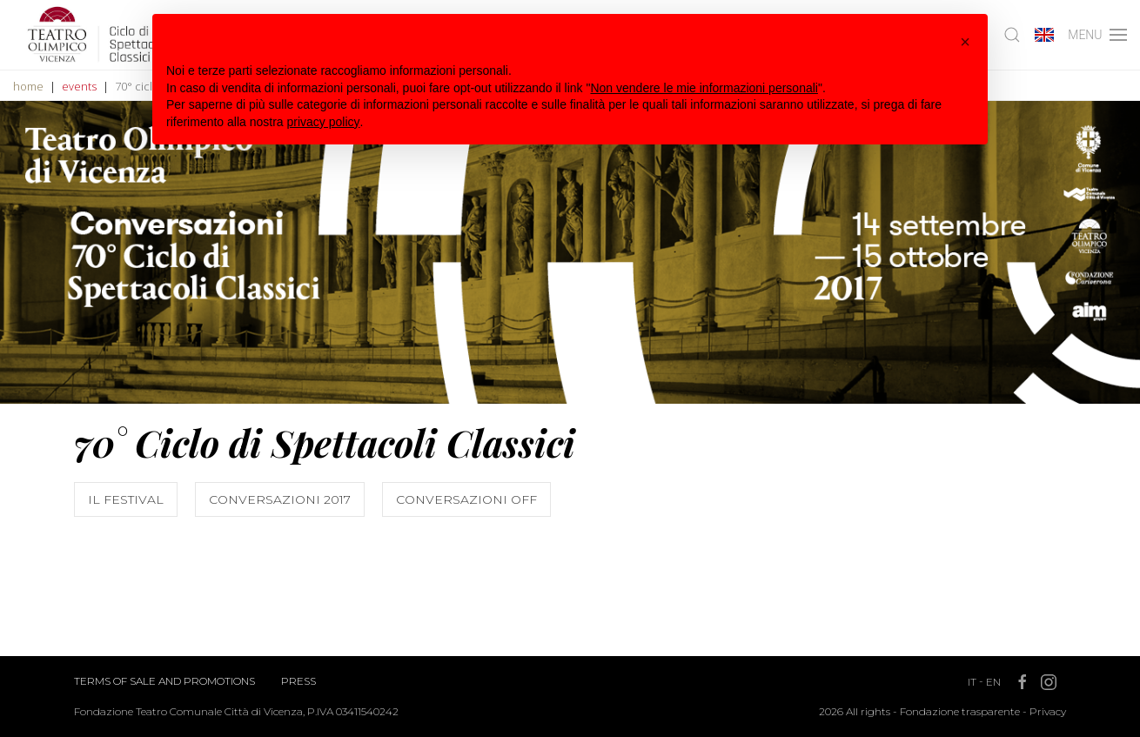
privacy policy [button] (323, 122)
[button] (965, 42)
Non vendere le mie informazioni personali (703, 88)
